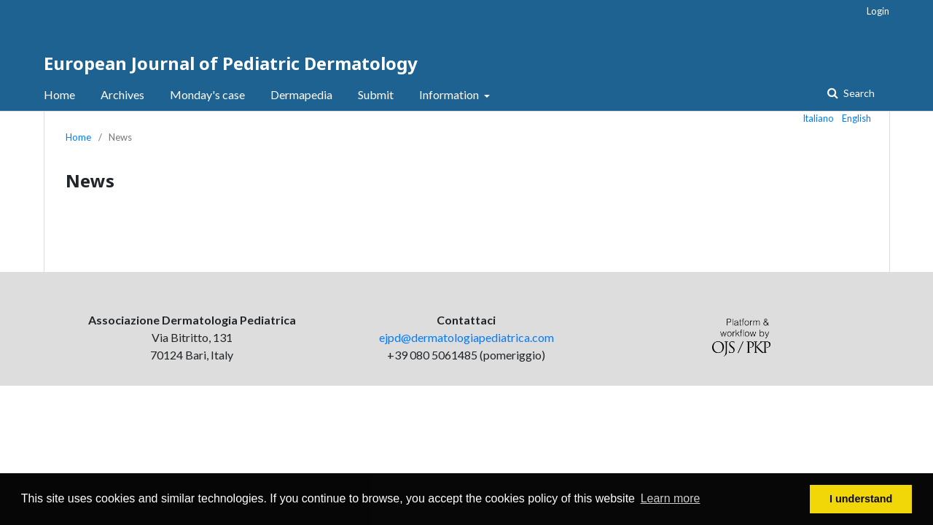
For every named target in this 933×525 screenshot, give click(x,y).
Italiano (819, 118)
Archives (122, 94)
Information (450, 94)
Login (878, 11)
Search (858, 93)
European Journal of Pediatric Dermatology (231, 63)
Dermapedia (301, 94)
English (856, 118)
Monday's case (207, 94)
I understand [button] (860, 499)
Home (59, 94)
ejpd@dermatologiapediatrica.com (466, 337)
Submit (376, 94)
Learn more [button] (670, 498)
